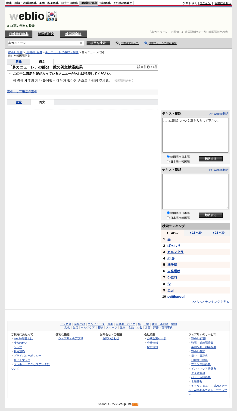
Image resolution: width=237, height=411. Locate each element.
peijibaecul (175, 296)
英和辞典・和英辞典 (203, 347)
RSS (135, 404)
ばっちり (173, 245)
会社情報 (152, 342)
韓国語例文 (46, 34)
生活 (75, 327)
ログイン (205, 3)
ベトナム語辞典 (201, 377)
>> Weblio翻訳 (219, 113)
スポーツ (111, 327)
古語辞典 (105, 3)
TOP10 (172, 233)
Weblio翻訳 (198, 351)
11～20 (195, 232)
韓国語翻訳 (73, 34)
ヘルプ (18, 347)
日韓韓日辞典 (88, 3)
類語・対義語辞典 (25, 3)
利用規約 (19, 351)
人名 (139, 327)
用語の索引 (29, 91)
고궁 (170, 290)
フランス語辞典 (201, 364)
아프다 (172, 277)
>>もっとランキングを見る (211, 301)
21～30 (218, 232)
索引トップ (14, 91)
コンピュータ (96, 324)
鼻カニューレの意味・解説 (61, 52)
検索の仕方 (21, 342)
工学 (146, 324)
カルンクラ (175, 252)
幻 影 (171, 258)
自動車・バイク (125, 324)
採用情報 (152, 347)
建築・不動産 (160, 324)
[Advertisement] (147, 19)
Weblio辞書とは (23, 338)
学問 (174, 324)
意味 (19, 61)
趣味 (100, 327)
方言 (147, 327)
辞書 (9, 3)
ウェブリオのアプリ (70, 338)
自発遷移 (173, 271)
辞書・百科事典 (163, 327)
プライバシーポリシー (27, 355)
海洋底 (172, 264)
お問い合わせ (111, 338)
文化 (67, 327)
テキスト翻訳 (171, 113)
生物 (122, 327)
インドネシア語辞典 (203, 368)
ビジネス (65, 324)
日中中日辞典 (69, 3)
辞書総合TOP (223, 3)
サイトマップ (22, 360)
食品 (131, 327)
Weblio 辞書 (15, 52)
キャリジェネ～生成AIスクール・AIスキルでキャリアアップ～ (207, 390)
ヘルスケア (88, 327)
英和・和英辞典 (49, 3)
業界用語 (79, 324)
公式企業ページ (156, 338)
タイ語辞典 (198, 372)
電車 (110, 324)
